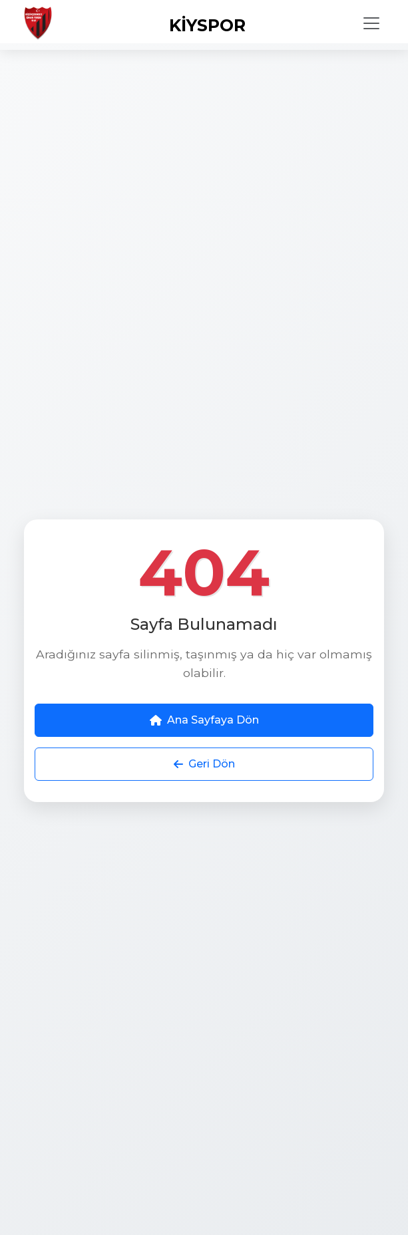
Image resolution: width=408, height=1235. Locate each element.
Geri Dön (204, 763)
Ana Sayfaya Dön (204, 720)
